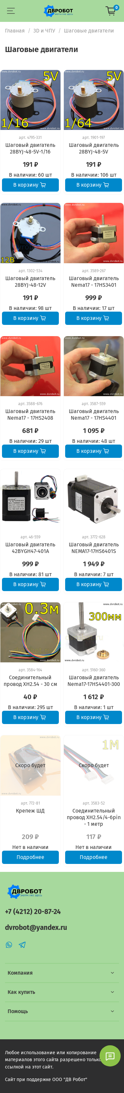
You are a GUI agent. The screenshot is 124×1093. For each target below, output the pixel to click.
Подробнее (30, 857)
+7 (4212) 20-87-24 (33, 912)
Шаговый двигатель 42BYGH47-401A (30, 547)
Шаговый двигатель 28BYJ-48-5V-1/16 (30, 148)
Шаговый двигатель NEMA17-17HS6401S (94, 547)
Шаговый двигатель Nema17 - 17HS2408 (30, 414)
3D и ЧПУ (44, 31)
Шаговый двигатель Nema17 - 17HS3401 (94, 281)
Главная (15, 31)
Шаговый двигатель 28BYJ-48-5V (94, 148)
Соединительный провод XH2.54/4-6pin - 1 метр (94, 817)
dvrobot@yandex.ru (36, 928)
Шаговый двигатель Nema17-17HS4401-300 (93, 680)
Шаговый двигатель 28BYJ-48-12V (30, 281)
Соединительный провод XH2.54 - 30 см (30, 680)
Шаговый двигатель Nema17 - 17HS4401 (94, 414)
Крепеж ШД (30, 811)
